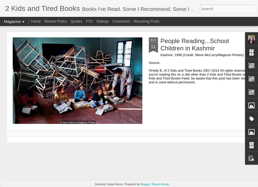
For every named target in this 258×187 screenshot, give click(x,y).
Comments (121, 21)
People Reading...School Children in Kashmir (195, 44)
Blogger (145, 184)
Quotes (76, 21)
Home (36, 21)
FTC (89, 21)
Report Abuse (160, 184)
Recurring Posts (146, 21)
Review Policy (55, 21)
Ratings (102, 21)
